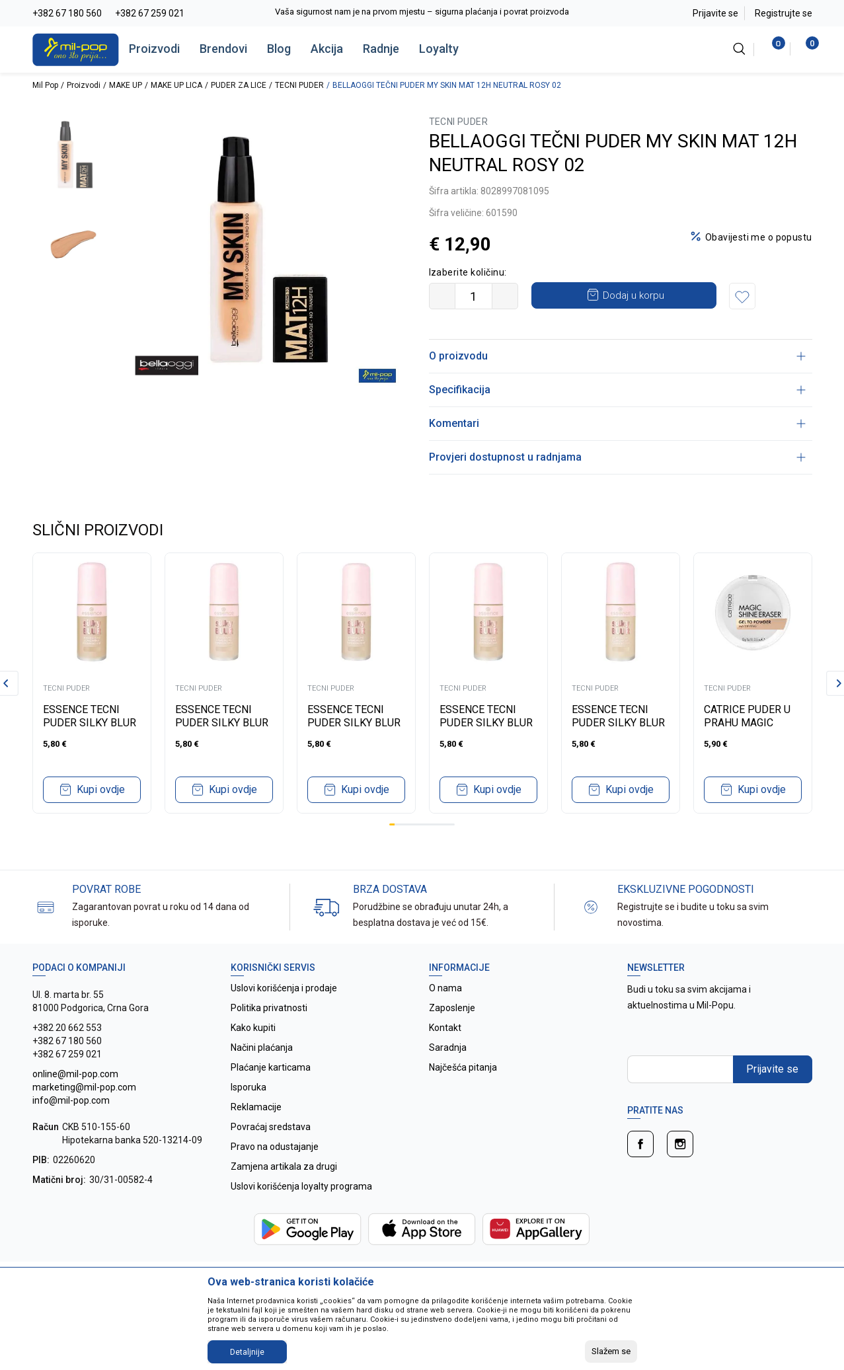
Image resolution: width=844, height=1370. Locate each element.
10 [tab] (440, 824)
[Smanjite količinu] (442, 296)
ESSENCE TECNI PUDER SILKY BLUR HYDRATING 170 (89, 722)
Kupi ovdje (101, 789)
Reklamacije (256, 1107)
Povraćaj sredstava (271, 1127)
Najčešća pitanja (463, 1067)
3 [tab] (402, 824)
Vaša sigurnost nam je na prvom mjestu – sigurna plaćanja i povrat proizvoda (422, 12)
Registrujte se (783, 13)
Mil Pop (45, 85)
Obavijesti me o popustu (758, 237)
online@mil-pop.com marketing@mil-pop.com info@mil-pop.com (84, 1087)
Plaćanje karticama (271, 1067)
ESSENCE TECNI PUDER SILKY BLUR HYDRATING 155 (354, 722)
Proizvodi (154, 49)
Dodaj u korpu (633, 295)
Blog (279, 49)
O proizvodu (617, 356)
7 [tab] (425, 824)
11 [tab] (446, 824)
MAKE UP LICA (176, 85)
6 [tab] (419, 824)
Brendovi (223, 49)
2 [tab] (397, 824)
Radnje (381, 49)
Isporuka (248, 1087)
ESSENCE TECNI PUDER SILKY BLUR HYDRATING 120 (486, 722)
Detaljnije (247, 1352)
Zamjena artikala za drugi (284, 1166)
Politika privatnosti (269, 1008)
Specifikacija (617, 389)
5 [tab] (413, 824)
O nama (445, 988)
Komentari (617, 423)
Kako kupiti (253, 1027)
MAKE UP (125, 85)
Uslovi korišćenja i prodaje (284, 988)
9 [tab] (435, 824)
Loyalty (439, 49)
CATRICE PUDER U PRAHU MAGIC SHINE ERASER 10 (747, 722)
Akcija (327, 49)
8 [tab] (430, 824)
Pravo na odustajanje (275, 1146)
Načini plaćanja (262, 1047)
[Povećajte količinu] (505, 296)
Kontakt (445, 1027)
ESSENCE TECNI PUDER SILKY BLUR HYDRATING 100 (618, 722)
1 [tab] (392, 824)
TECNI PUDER (299, 85)
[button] (742, 296)
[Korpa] (805, 49)
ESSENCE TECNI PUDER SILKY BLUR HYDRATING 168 (221, 722)
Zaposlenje (452, 1008)
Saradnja (448, 1047)
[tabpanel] (91, 683)
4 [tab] (408, 824)
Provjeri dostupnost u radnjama (617, 457)
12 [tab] (452, 824)
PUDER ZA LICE (238, 85)
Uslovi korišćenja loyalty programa (301, 1186)
